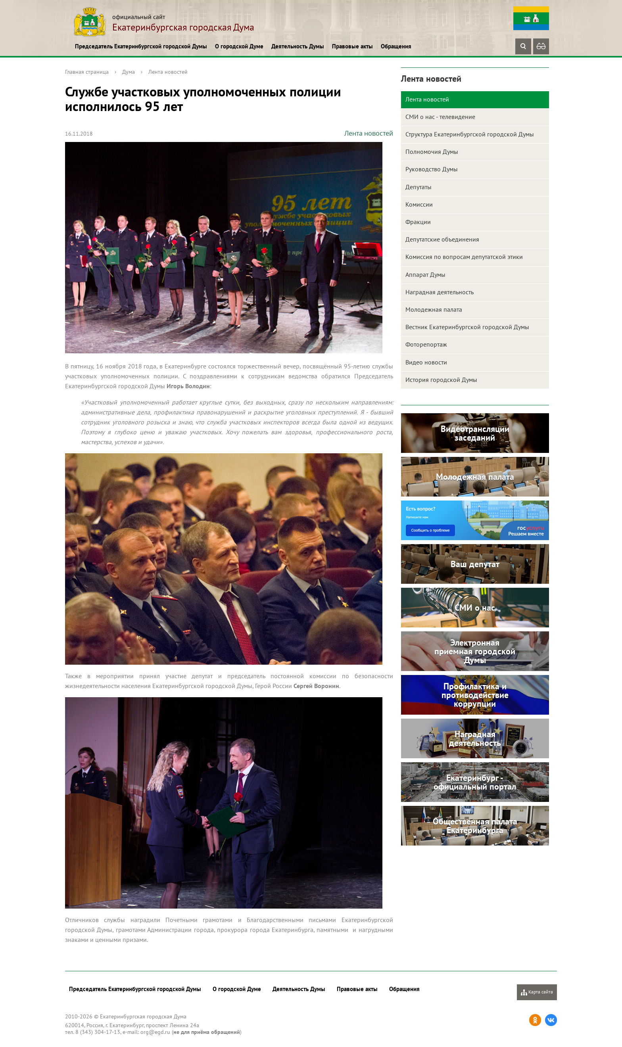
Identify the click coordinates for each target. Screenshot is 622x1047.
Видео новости (426, 362)
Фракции (418, 222)
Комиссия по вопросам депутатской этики (464, 257)
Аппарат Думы (425, 274)
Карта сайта (537, 992)
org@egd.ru (155, 1031)
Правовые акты (352, 46)
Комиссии (419, 204)
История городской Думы (441, 380)
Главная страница (87, 71)
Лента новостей (168, 71)
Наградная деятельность (439, 292)
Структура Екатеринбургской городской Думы (469, 134)
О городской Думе (239, 46)
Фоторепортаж (426, 344)
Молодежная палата (433, 309)
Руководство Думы (431, 169)
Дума (128, 71)
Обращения (396, 46)
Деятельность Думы (297, 46)
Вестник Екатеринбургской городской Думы (467, 327)
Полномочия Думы (431, 151)
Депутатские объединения (442, 239)
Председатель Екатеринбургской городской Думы (141, 46)
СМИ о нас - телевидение (440, 117)
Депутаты (418, 187)
